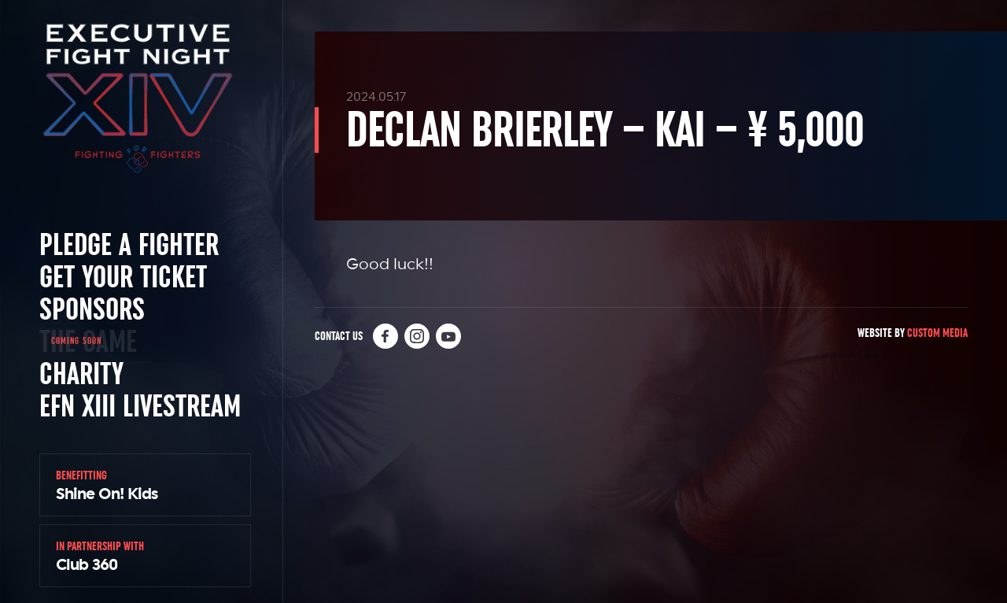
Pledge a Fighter (129, 244)
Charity (81, 373)
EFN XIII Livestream (140, 405)
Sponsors (92, 308)
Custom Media (937, 332)
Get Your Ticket (123, 276)
